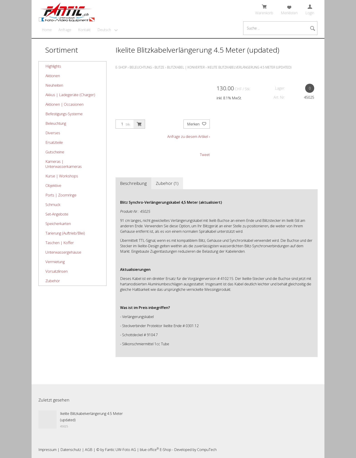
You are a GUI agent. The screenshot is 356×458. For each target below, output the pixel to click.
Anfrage (65, 29)
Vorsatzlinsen (56, 271)
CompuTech (207, 449)
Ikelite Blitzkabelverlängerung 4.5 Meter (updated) (249, 67)
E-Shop (121, 67)
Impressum (47, 449)
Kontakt (84, 29)
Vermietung (55, 261)
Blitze (159, 67)
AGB (88, 449)
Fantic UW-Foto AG (120, 449)
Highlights (53, 66)
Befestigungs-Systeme (64, 113)
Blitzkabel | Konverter (186, 67)
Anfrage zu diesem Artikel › (188, 136)
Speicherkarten (58, 223)
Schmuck (52, 204)
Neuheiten (54, 85)
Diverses (52, 132)
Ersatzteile (54, 142)
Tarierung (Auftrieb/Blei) (65, 233)
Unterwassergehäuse (63, 252)
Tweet (205, 154)
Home (47, 29)
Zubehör (52, 280)
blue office (149, 449)
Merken (196, 124)
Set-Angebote (56, 214)
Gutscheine (54, 151)
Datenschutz (70, 449)
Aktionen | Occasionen (64, 104)
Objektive (53, 185)
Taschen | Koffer (59, 242)
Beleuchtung (55, 123)
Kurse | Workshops (61, 176)
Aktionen (52, 75)
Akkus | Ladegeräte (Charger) (70, 94)
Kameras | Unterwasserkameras (63, 164)
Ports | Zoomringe (61, 195)
